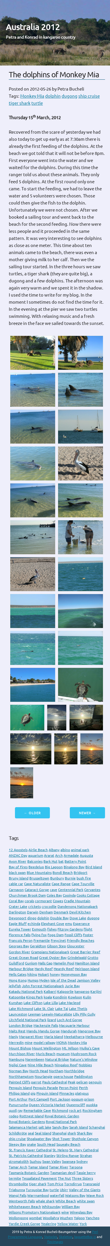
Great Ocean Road (23, 957)
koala (48, 997)
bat (61, 861)
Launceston (18, 1014)
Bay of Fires (18, 867)
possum (77, 1099)
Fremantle (41, 940)
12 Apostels (18, 850)
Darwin (32, 912)
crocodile (49, 906)
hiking (32, 974)
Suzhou (35, 1161)
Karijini (95, 991)
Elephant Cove (52, 923)
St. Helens (60, 1150)
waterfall (57, 1195)
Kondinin (60, 997)
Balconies (35, 861)
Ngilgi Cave (18, 1065)
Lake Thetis (78, 1008)
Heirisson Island (87, 969)
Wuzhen (66, 1218)
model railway (44, 1042)
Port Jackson (60, 1099)
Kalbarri (50, 991)
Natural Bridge (57, 1059)
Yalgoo (79, 1218)
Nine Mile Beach (41, 1065)
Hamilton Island (87, 963)
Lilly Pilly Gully (84, 1014)
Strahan (86, 1155)
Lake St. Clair (44, 1008)
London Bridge (21, 1025)
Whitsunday (51, 1207)
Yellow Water (68, 1224)
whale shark (45, 1201)
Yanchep (92, 1218)
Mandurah (69, 1031)
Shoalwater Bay (39, 1139)
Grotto (92, 957)
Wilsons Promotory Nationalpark (34, 1212)
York (83, 1224)
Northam (56, 1071)
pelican (82, 1082)
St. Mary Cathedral (84, 1150)
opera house (63, 1076)
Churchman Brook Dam (27, 895)
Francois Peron (21, 940)
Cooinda (69, 895)
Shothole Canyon (85, 1139)
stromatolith (19, 1161)
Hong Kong (18, 980)
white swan (86, 1201)
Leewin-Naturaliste (57, 1014)
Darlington (17, 912)
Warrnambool (38, 1195)
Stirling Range (67, 1155)
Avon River (17, 861)
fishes (52, 929)
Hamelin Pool (63, 963)
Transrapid (91, 1184)
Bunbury (57, 878)
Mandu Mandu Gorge (43, 1031)
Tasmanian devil (62, 1173)
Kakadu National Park (26, 991)
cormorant (43, 901)
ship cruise (89, 96)
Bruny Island (18, 878)
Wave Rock (95, 1195)
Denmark (61, 912)
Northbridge (74, 1071)
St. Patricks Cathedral (26, 1155)
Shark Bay (84, 1133)
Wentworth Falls (22, 1201)
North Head (38, 1071)
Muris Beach (45, 1054)
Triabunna (17, 1190)
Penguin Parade (45, 1088)
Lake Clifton (33, 1003)
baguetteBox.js (85, 1237)
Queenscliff (75, 1105)
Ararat (49, 855)
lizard (51, 1020)
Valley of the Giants (84, 1190)
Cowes (58, 901)
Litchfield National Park (27, 1020)
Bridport (80, 872)
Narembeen (34, 1059)
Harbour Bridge (21, 969)
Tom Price (55, 1184)
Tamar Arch (18, 1167)
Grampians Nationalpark (50, 952)
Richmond (60, 1110)
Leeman (34, 1014)
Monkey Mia (32, 96)
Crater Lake (18, 906)
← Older (32, 813)
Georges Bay (19, 946)
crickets (34, 906)
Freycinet (58, 940)
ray (20, 1110)
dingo (31, 918)
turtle (37, 103)
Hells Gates (17, 974)
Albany (54, 850)
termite (15, 1178)
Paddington (83, 1076)
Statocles (50, 1237)
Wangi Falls (17, 1195)
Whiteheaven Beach (25, 1207)
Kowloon (75, 997)
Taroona (75, 1167)
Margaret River (31, 1037)
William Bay (71, 1207)
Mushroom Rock (84, 1054)
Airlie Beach (38, 850)
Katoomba (17, 997)
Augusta (86, 855)
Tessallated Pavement (39, 1178)
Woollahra (51, 1218)
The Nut (64, 1178)
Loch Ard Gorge (69, 1020)
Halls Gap (45, 963)
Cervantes (92, 890)
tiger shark (20, 103)
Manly (13, 1037)
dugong (69, 96)
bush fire (84, 878)
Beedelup (36, 867)
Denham (46, 912)
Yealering (48, 1224)
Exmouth (39, 929)
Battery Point (75, 861)
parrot (36, 1082)
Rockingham (92, 1110)
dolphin (53, 96)
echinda (34, 923)
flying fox (39, 935)
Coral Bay (16, 901)
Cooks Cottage (88, 895)
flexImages (55, 1242)
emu (68, 923)
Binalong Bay (74, 867)
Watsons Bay (75, 1195)
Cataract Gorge (37, 890)
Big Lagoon (54, 867)
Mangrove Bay (89, 1031)
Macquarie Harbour (74, 1025)
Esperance (81, 923)
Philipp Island (19, 1093)
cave (53, 890)
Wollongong (18, 1218)
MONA (61, 1042)
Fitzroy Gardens (70, 929)
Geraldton (38, 946)
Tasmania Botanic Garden (29, 1173)
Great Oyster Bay (53, 957)
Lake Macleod (69, 1003)
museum (63, 1054)
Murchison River (22, 1054)
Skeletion (65, 1237)
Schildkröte (18, 1133)
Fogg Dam (56, 935)
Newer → (87, 813)
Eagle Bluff (18, 923)
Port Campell (38, 1099)
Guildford (16, 963)
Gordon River (19, 952)
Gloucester (75, 946)
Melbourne (94, 1037)
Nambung (16, 1059)
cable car (16, 884)
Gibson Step (56, 946)
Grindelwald (77, 957)
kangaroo (82, 991)
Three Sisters (82, 1178)
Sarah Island (78, 1127)
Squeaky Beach (68, 1144)
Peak (71, 1082)
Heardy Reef (64, 969)
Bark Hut (50, 861)
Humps (33, 980)
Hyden (44, 980)
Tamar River (58, 1167)
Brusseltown (39, 878)
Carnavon (16, 890)
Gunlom (31, 963)
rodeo (13, 1116)
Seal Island (43, 1133)
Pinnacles (66, 1093)
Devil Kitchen (80, 912)
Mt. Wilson (70, 1048)
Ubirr (64, 1190)
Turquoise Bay (37, 1190)
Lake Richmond (21, 1008)
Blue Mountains (39, 872)
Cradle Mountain (77, 901)
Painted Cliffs (19, 1082)
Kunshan (16, 1003)
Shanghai (59, 1133)
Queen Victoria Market (47, 1105)
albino (65, 850)
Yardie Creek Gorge (24, 1224)
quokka (91, 1105)
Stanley (49, 1155)
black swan (17, 872)
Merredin (16, 1042)
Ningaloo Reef (66, 1065)
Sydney (82, 1161)
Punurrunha (18, 1105)
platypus (82, 1093)
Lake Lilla (50, 1003)
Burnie (70, 878)
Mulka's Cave (89, 1048)
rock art (75, 1110)
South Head (46, 1144)
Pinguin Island (47, 1093)
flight (88, 929)
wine (65, 1212)
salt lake (44, 1127)
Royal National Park (61, 1122)
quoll (13, 1110)
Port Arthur (18, 1099)
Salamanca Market (23, 1127)
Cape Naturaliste (37, 884)
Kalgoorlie (65, 991)
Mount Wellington (46, 1048)
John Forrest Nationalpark (43, 986)
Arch (59, 855)
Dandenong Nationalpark (77, 906)
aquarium (35, 855)
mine (29, 1042)
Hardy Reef (44, 969)
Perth (83, 1088)
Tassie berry (86, 1173)
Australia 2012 (33, 27)
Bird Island (93, 867)
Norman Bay (18, 1071)
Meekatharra (74, 1037)
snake (31, 1144)
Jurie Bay (72, 986)
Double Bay (59, 918)
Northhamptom (21, 1076)
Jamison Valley (88, 980)
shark (71, 1133)
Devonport (17, 918)
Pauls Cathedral (54, 1082)
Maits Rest (17, 1031)
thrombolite (18, 1184)
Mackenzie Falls (45, 1025)
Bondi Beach (63, 872)
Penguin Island (20, 1088)
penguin (95, 1082)
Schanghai (97, 1127)
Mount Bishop (20, 1048)
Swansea (68, 1161)
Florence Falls (20, 935)
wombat (35, 1218)
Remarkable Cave (37, 1110)
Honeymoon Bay (74, 974)
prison (89, 1099)
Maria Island (53, 1037)
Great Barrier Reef (85, 952)
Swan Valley (51, 1161)
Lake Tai (61, 1008)
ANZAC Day (18, 855)
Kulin (87, 997)
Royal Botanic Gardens (27, 1122)
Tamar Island (38, 1167)
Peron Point (68, 1088)
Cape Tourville (83, 884)
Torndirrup (73, 1184)
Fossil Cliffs (73, 935)
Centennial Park (70, 890)
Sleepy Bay (17, 1144)
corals (29, 901)
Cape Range (61, 884)
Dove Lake (78, 918)
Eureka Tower (20, 929)
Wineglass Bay (81, 1212)
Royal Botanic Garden (62, 1116)
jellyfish (15, 986)
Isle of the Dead (63, 980)
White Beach (65, 1201)
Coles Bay (54, 895)
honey (55, 974)
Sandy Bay (60, 1127)
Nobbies (85, 1065)
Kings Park (34, 997)
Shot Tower (61, 1139)
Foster (88, 935)
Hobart (43, 974)
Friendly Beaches (80, 940)
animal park (80, 850)
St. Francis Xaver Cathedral (30, 1150)
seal (31, 1133)
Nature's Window (83, 1059)
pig (33, 1093)
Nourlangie (44, 1076)
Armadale (71, 855)
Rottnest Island (31, 1116)
